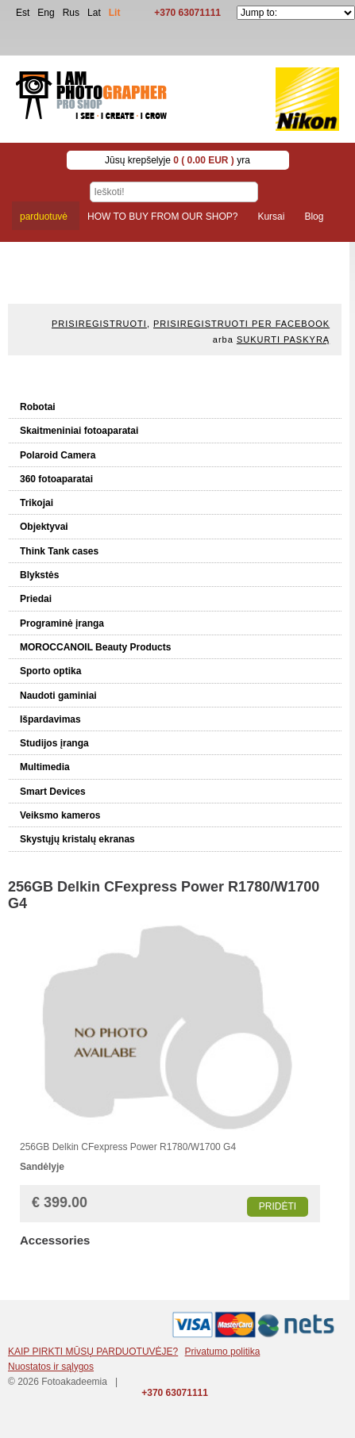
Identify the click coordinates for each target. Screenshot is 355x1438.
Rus (71, 12)
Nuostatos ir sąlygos (51, 1366)
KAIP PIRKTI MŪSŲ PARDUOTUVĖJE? (93, 1351)
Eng (45, 12)
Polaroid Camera (57, 455)
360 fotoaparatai (56, 479)
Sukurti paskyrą (283, 339)
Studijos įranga (54, 743)
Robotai (38, 406)
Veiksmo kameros (60, 815)
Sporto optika (50, 671)
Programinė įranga (62, 623)
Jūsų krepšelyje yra (177, 160)
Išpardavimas (50, 719)
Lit (115, 12)
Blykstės (39, 575)
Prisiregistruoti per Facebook (241, 323)
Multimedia (45, 767)
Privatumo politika (222, 1351)
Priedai (36, 598)
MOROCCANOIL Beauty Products (95, 647)
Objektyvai (44, 526)
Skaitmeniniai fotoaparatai (79, 430)
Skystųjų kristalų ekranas (77, 839)
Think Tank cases (59, 551)
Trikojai (36, 502)
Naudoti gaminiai (58, 695)
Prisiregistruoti (99, 323)
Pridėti (277, 1206)
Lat (94, 12)
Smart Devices (53, 791)
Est (22, 12)
